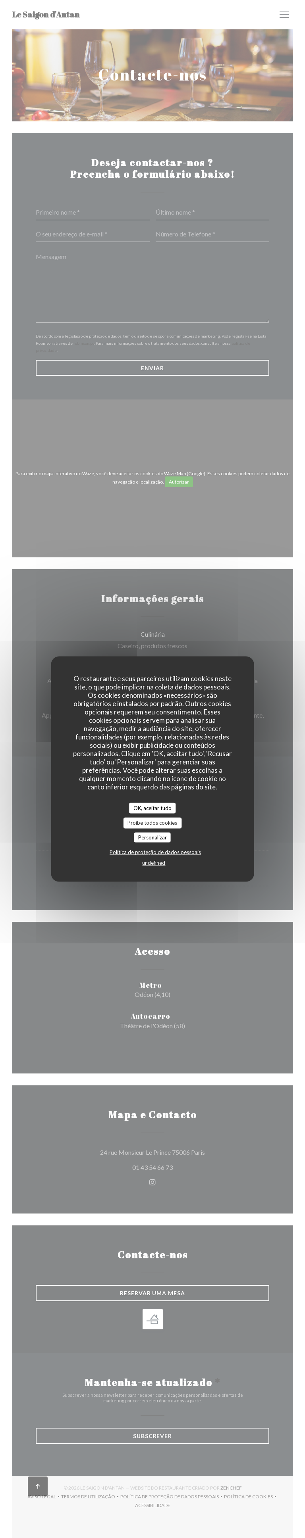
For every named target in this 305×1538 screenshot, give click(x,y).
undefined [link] (153, 863)
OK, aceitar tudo (152, 808)
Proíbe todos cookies (152, 823)
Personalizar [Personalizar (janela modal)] (152, 837)
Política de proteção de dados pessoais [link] (155, 852)
